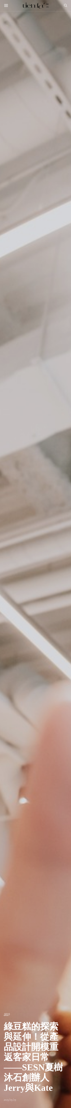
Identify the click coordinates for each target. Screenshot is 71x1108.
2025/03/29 (10, 1100)
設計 (7, 1015)
